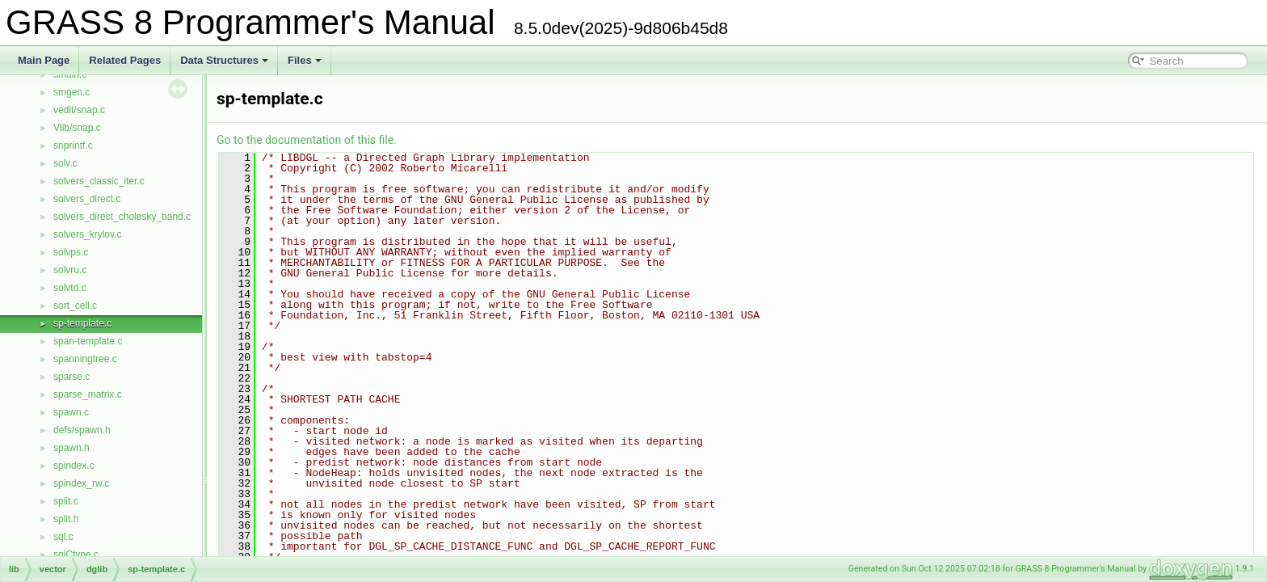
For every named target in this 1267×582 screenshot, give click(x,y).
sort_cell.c (75, 305)
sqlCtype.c (76, 554)
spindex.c (74, 465)
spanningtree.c (85, 359)
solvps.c (70, 252)
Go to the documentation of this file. (307, 139)
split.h (65, 519)
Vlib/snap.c (77, 127)
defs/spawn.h (82, 430)
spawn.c (71, 412)
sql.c (63, 536)
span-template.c (87, 341)
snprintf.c (73, 145)
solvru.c (69, 270)
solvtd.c (69, 287)
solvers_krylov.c (87, 234)
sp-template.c (82, 323)
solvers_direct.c (86, 199)
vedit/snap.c (79, 110)
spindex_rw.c (81, 483)
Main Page (43, 60)
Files (305, 60)
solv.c (65, 163)
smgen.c (71, 92)
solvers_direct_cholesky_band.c (122, 216)
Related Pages (125, 60)
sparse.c (71, 376)
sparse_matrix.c (87, 394)
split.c (65, 501)
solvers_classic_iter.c (99, 181)
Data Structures (224, 60)
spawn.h (71, 447)
